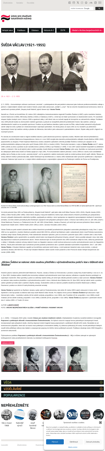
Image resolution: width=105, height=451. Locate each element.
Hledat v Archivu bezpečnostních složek (88, 31)
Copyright (4, 445)
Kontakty (19, 2)
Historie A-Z (49, 30)
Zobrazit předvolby (93, 441)
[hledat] (81, 8)
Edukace (35, 30)
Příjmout (55, 441)
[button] (100, 422)
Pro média (30, 2)
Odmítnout (74, 441)
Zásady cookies (72, 447)
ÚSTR (62, 30)
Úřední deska (7, 2)
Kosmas (54, 338)
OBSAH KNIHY (7, 342)
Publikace (21, 30)
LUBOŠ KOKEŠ (13, 305)
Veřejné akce (7, 30)
